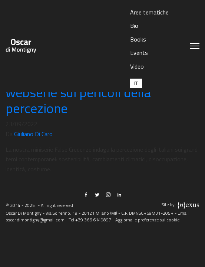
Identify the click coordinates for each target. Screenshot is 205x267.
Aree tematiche (149, 12)
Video (137, 66)
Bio (134, 25)
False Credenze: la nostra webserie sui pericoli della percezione (78, 92)
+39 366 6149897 (93, 219)
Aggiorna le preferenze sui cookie (147, 219)
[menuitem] (136, 83)
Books (138, 39)
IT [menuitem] (136, 83)
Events (139, 52)
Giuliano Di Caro (33, 133)
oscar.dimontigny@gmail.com (35, 219)
